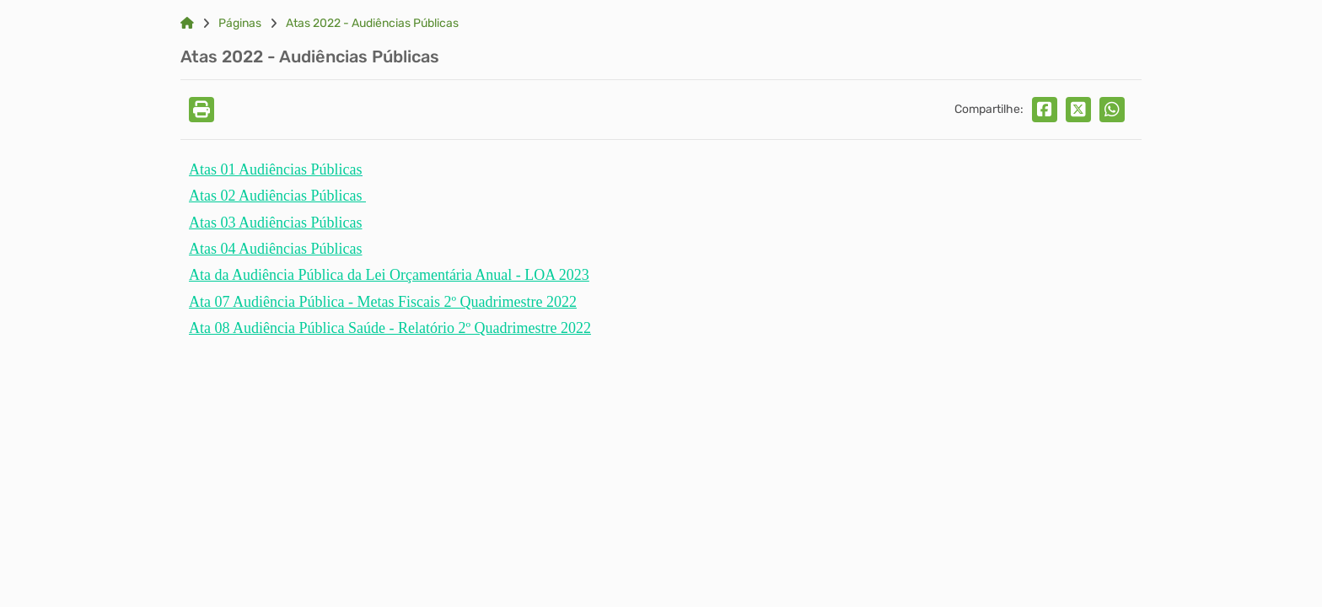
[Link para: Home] (187, 23)
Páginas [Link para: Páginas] (239, 23)
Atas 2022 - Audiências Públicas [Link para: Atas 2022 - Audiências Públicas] (372, 23)
